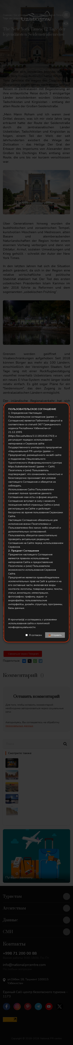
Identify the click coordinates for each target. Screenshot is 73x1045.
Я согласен (35, 635)
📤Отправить (55, 635)
